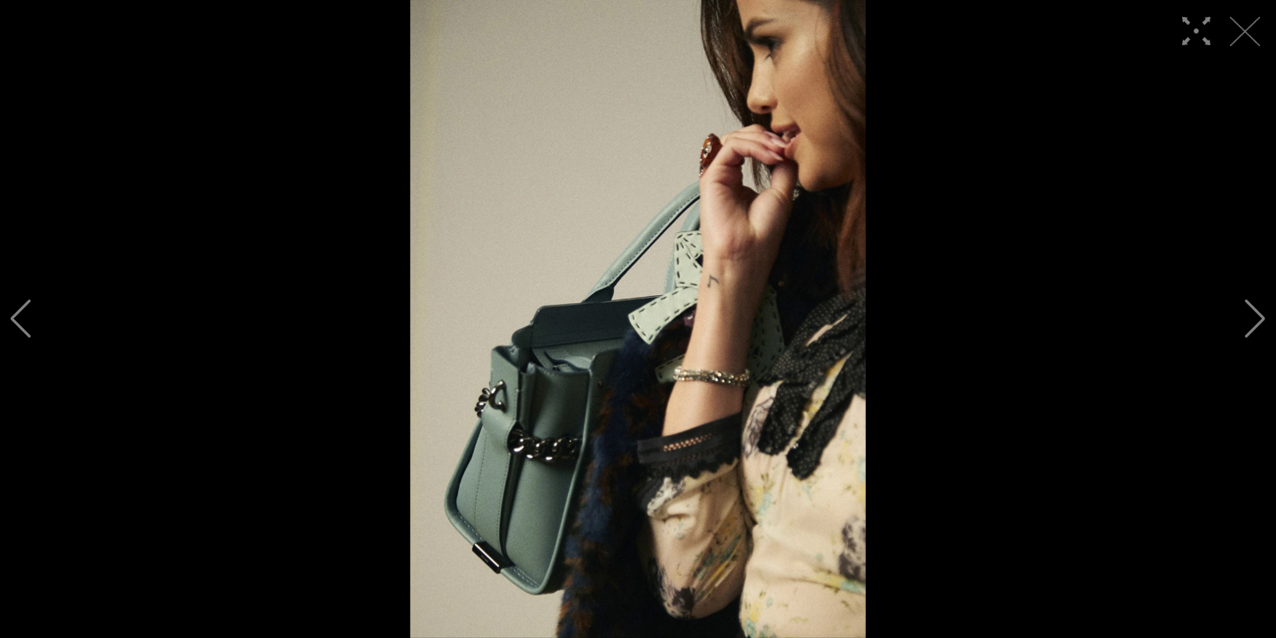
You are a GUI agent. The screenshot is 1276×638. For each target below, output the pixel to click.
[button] (21, 319)
